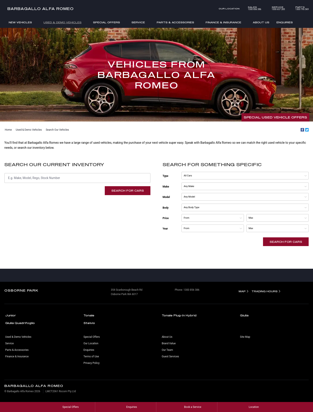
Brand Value (169, 343)
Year (165, 228)
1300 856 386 (251, 8)
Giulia (244, 315)
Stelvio (89, 322)
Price (166, 218)
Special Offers (106, 22)
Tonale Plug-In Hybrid (179, 315)
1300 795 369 (299, 8)
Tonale (88, 315)
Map (242, 291)
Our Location (229, 8)
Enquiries (284, 22)
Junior (10, 315)
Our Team (167, 349)
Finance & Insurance (223, 22)
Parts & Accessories (175, 22)
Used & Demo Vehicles (62, 22)
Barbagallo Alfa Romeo (40, 9)
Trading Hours (264, 291)
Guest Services (170, 356)
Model (166, 197)
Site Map (245, 336)
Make (166, 186)
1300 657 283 (275, 8)
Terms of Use (91, 356)
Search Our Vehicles (57, 129)
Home (8, 129)
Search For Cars (127, 190)
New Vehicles (20, 22)
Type (165, 175)
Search (298, 22)
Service (138, 22)
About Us (261, 22)
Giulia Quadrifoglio (20, 322)
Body (165, 207)
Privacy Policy (91, 363)
